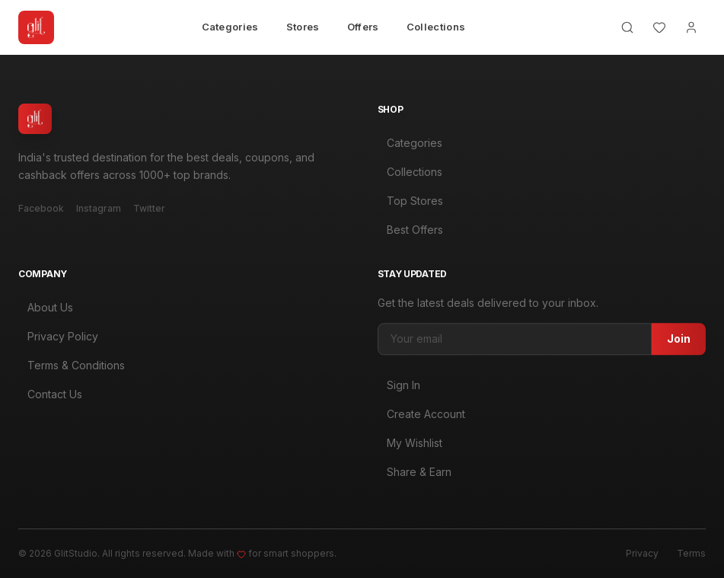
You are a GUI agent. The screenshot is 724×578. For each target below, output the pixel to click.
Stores (303, 27)
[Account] (691, 27)
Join (679, 343)
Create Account (421, 418)
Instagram (98, 208)
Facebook (41, 208)
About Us (45, 308)
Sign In (399, 389)
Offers (363, 27)
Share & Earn (414, 476)
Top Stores (410, 200)
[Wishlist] (659, 27)
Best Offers (410, 229)
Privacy (642, 553)
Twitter (149, 208)
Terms (691, 553)
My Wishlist (410, 447)
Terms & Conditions (71, 366)
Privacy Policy (58, 337)
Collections (436, 27)
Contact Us (50, 395)
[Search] (627, 27)
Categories (230, 27)
